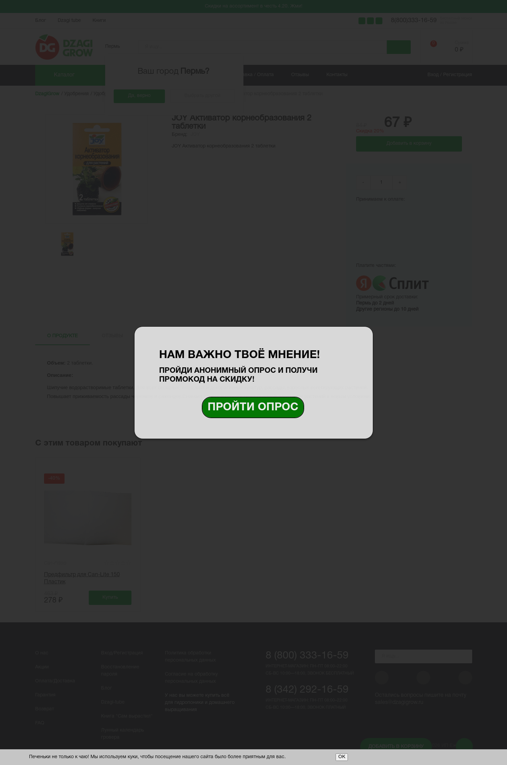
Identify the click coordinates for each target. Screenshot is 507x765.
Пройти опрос (253, 407)
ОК (341, 757)
